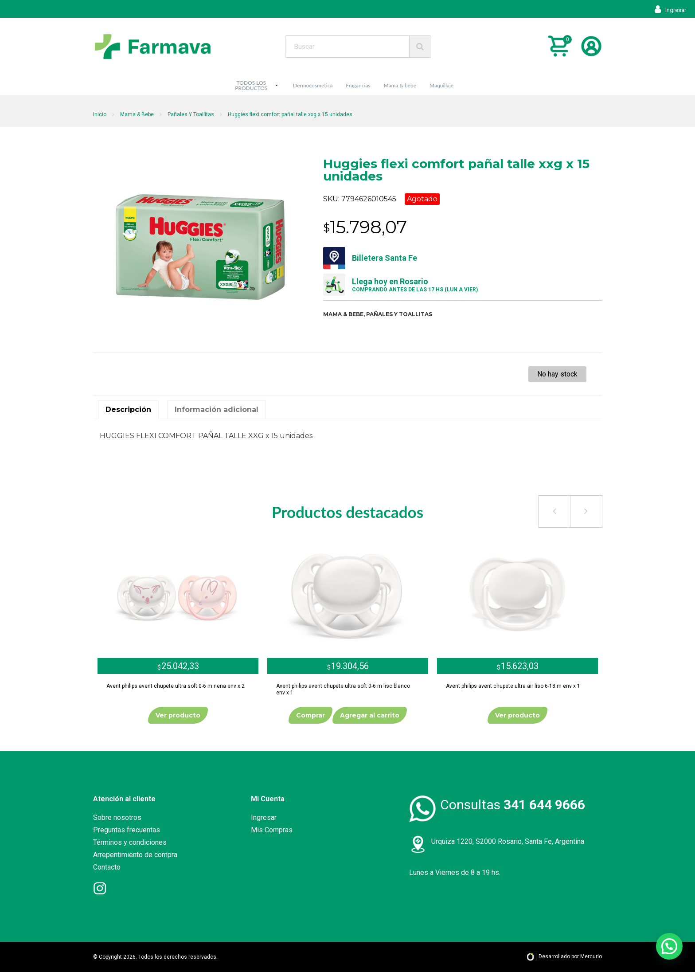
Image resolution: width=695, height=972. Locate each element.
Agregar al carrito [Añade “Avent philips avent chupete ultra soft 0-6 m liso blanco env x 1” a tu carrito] (369, 715)
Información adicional (216, 409)
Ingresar (670, 10)
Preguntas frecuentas (126, 830)
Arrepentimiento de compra (135, 854)
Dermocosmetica (312, 85)
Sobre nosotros (117, 817)
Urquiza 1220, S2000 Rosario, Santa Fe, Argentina (507, 841)
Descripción (128, 409)
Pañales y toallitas (399, 314)
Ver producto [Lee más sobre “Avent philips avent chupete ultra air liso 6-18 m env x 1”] (517, 715)
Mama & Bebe (137, 114)
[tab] (128, 409)
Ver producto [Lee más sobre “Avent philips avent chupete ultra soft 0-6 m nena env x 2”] (178, 715)
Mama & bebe (400, 85)
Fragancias (358, 85)
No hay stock (557, 374)
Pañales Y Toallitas (191, 114)
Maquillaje (441, 85)
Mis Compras (272, 830)
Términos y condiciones (130, 842)
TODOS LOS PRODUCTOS (251, 85)
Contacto (107, 867)
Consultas (512, 804)
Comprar (310, 715)
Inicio (99, 114)
